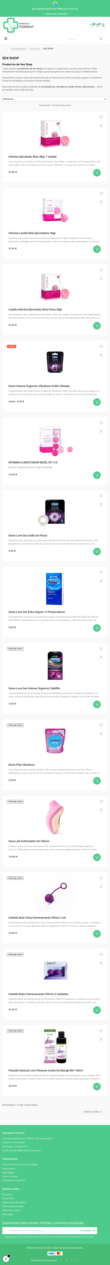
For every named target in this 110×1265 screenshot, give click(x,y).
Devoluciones (8, 1168)
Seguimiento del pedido (56, 14)
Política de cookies (11, 1210)
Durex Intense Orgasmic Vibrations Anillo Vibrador (39, 386)
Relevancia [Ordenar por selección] (55, 99)
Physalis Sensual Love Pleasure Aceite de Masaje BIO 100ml (45, 1070)
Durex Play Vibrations (21, 764)
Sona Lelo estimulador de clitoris (28, 841)
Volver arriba (93, 1112)
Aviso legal (7, 1214)
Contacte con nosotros (13, 1180)
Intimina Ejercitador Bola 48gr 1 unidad (32, 156)
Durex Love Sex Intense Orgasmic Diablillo (34, 688)
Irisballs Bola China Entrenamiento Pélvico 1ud (37, 917)
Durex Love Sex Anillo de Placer (27, 535)
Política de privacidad (12, 1206)
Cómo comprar (10, 1176)
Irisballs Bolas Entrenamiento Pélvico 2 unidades (38, 994)
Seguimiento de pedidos (14, 1202)
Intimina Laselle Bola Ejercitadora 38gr (32, 233)
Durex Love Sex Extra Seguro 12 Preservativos (36, 611)
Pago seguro (8, 1172)
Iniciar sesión (8, 1198)
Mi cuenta (7, 1194)
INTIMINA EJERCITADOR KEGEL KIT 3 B (32, 462)
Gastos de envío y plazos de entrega (19, 1164)
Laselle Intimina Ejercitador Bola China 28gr (35, 309)
